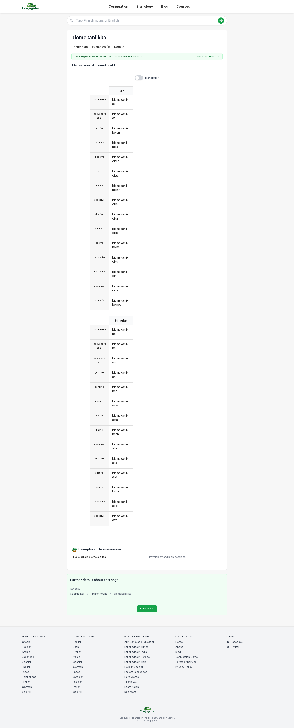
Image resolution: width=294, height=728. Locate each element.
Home (179, 641)
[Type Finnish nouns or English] (147, 20)
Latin (76, 646)
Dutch (25, 671)
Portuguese (29, 676)
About (179, 646)
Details (119, 47)
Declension (79, 47)
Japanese (28, 656)
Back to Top (147, 608)
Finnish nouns (99, 593)
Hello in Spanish (134, 666)
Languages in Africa (136, 646)
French (26, 681)
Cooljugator (77, 593)
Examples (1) (101, 47)
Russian (26, 646)
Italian (76, 656)
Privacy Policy (183, 666)
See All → (28, 691)
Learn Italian (131, 686)
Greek (26, 641)
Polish (76, 686)
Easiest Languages (135, 671)
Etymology (144, 6)
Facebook (235, 641)
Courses (183, 6)
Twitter (233, 646)
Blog (164, 6)
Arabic (26, 651)
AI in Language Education (139, 641)
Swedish (78, 676)
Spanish (27, 661)
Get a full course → (208, 56)
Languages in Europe (137, 656)
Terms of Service (186, 661)
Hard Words (131, 676)
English (26, 666)
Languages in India (135, 651)
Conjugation (118, 6)
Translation (152, 78)
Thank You (130, 681)
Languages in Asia (135, 661)
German (27, 686)
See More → (131, 691)
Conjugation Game (186, 656)
